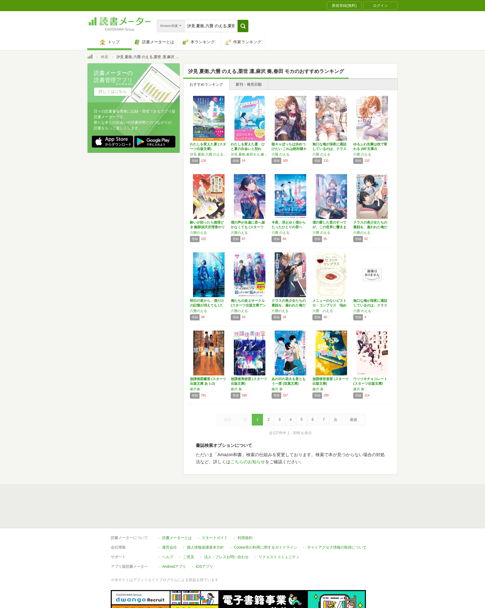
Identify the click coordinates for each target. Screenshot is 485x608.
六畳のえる (198, 232)
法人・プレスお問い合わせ (226, 528)
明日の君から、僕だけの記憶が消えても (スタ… (207, 305)
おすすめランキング (206, 84)
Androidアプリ (174, 538)
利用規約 (245, 509)
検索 (104, 57)
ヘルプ (167, 528)
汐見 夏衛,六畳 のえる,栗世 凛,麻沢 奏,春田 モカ (209, 154)
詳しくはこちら (113, 91)
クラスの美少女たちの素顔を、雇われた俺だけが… (370, 227)
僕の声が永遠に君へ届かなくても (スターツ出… (248, 227)
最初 (227, 419)
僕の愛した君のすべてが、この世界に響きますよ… (329, 227)
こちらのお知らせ (247, 461)
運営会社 (169, 519)
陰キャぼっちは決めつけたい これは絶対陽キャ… (289, 148)
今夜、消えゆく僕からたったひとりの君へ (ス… (289, 227)
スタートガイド (215, 509)
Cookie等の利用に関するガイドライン (265, 519)
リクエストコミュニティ (279, 528)
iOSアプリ (204, 538)
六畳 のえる (281, 154)
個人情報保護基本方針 (205, 519)
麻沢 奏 (236, 389)
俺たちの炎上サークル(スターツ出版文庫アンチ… (248, 305)
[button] (243, 26)
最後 (353, 419)
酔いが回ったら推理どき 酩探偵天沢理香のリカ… (207, 227)
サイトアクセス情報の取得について (337, 519)
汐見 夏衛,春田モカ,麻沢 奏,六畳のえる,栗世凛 (249, 154)
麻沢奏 (195, 389)
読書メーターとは (177, 509)
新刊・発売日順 (249, 84)
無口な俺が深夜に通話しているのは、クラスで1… (329, 148)
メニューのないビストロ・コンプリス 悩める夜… (329, 305)
